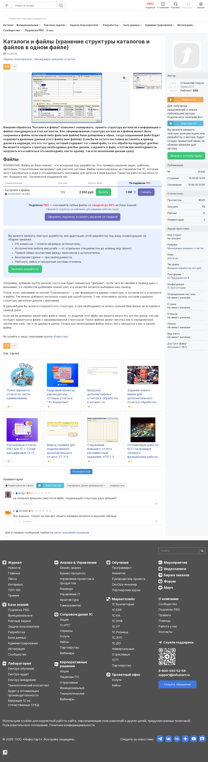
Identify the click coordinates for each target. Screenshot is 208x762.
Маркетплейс (123, 599)
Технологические (72, 693)
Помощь (164, 620)
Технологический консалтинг (28, 685)
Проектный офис (126, 675)
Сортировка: (86, 485)
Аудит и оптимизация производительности (23, 693)
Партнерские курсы (126, 590)
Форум (170, 581)
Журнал (15, 563)
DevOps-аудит (18, 674)
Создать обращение (177, 684)
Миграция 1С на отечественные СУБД (23, 703)
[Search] (182, 550)
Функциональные (20, 615)
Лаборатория (19, 663)
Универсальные (123, 649)
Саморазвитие (70, 605)
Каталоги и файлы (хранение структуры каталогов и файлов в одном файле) (76, 44)
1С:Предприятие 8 (178, 277)
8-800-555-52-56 (172, 671)
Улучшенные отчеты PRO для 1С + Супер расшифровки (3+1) (21, 449)
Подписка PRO (18, 610)
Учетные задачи (19, 621)
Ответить (27, 504)
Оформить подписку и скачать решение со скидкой (82, 216)
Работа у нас (167, 626)
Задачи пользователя (23, 626)
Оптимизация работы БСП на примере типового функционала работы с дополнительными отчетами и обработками (142, 456)
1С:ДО (116, 643)
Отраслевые (69, 682)
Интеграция (16, 649)
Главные (14, 573)
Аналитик (118, 573)
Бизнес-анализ (70, 567)
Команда (66, 588)
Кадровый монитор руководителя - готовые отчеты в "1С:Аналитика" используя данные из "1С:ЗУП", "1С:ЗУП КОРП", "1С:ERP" (62, 402)
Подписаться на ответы (19, 485)
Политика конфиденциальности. (72, 725)
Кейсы (64, 642)
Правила (164, 615)
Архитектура (69, 600)
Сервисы (66, 631)
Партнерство (69, 647)
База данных (17, 637)
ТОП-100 (14, 590)
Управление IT (70, 594)
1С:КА (116, 615)
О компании (168, 599)
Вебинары (67, 653)
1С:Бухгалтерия (123, 604)
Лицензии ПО (69, 677)
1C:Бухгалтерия (176, 287)
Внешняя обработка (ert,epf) (184, 268)
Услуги (64, 636)
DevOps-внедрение (22, 680)
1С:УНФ (117, 621)
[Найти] (202, 550)
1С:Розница (120, 632)
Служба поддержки (178, 642)
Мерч (168, 588)
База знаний (18, 605)
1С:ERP (117, 610)
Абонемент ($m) (177, 347)
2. (14, 511)
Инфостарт (61, 336)
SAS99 (23, 511)
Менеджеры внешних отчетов (185, 248)
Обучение (120, 563)
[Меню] (6, 5)
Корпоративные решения (73, 664)
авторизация (80, 532)
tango (21, 493)
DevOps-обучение (21, 668)
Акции (64, 619)
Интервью (15, 584)
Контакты (165, 632)
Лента (12, 579)
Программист (122, 567)
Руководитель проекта (128, 579)
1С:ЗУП (117, 637)
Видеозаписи (175, 569)
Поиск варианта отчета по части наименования (18, 394)
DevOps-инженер (124, 584)
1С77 (115, 660)
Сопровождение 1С (76, 614)
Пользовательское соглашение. (25, 725)
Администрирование (23, 643)
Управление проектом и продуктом (77, 581)
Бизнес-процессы (73, 573)
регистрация (62, 532)
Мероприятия (175, 563)
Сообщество (17, 654)
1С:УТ (116, 626)
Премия (13, 595)
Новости (14, 567)
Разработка (16, 632)
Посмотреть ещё (81, 471)
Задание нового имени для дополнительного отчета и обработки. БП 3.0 (142, 398)
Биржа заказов (176, 575)
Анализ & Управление (78, 563)
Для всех (172, 258)
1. (14, 493)
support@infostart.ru (174, 675)
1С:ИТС (65, 625)
